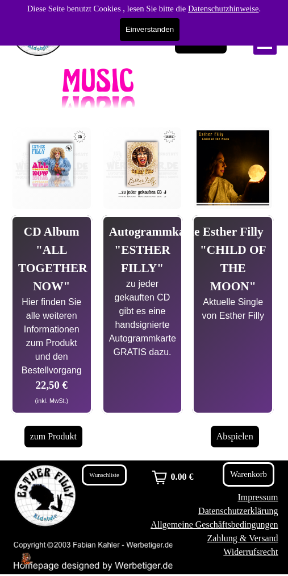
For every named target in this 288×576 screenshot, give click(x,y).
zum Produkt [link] (53, 436)
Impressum (257, 497)
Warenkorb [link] (201, 42)
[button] (51, 130)
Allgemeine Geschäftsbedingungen (214, 524)
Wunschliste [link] (104, 475)
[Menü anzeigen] (265, 43)
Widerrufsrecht (250, 552)
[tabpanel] (51, 315)
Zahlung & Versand (242, 538)
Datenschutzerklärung (238, 511)
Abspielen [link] (234, 436)
